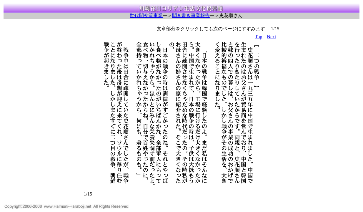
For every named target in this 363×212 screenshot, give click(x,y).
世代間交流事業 (146, 15)
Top (258, 36)
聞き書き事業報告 (191, 15)
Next (271, 36)
